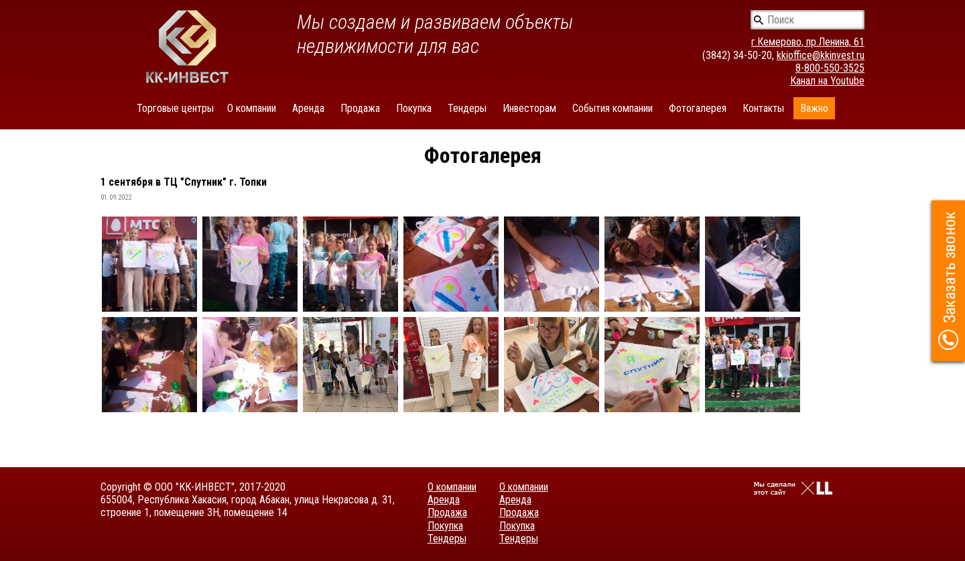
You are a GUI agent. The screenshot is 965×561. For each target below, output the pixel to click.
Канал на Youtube (827, 80)
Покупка (414, 108)
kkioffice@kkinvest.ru (820, 55)
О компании (251, 108)
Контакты (763, 108)
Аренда (308, 108)
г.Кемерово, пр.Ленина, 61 (807, 42)
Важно (814, 108)
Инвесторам (529, 108)
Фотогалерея (697, 108)
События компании (612, 108)
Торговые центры (175, 108)
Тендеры (467, 108)
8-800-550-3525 (829, 68)
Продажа (360, 108)
